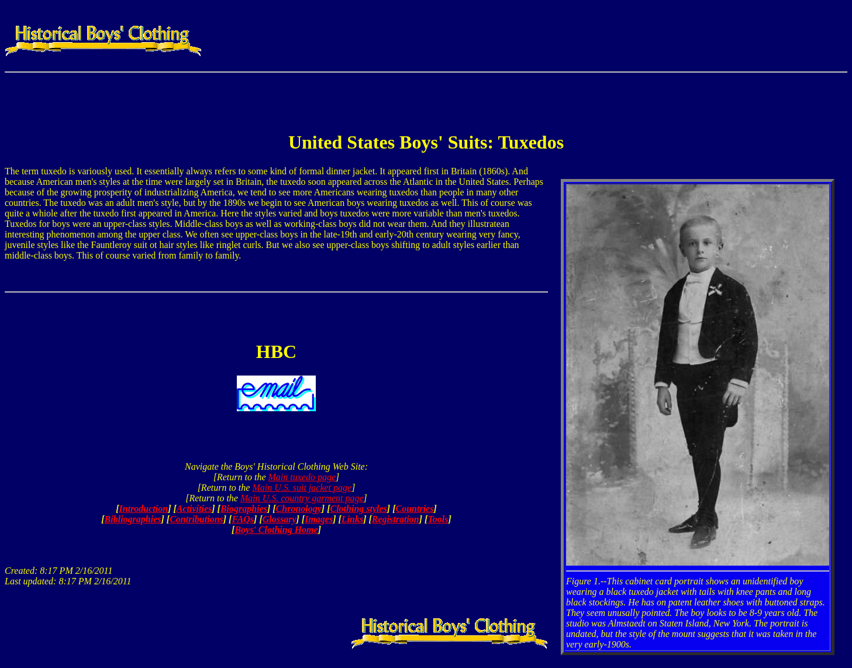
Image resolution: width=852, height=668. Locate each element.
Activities (194, 509)
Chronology (299, 509)
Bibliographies (133, 519)
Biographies (243, 509)
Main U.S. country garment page (302, 498)
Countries (415, 509)
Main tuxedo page (302, 477)
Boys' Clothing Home (276, 530)
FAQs (243, 519)
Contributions (196, 519)
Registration (395, 519)
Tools (437, 519)
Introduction (143, 509)
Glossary (279, 519)
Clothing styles (358, 509)
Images (319, 519)
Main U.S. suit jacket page (301, 488)
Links (352, 519)
